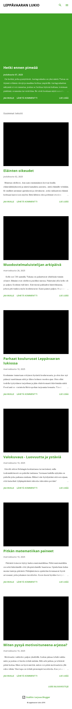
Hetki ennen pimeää (20, 67)
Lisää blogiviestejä (58, 686)
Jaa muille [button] (8, 98)
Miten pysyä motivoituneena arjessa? (35, 644)
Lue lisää (64, 98)
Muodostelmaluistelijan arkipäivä (32, 264)
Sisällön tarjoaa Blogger (36, 697)
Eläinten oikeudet (18, 170)
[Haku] (60, 5)
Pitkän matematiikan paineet (28, 550)
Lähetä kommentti (27, 98)
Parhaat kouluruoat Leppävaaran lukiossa (31, 360)
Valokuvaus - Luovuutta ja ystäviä (32, 457)
